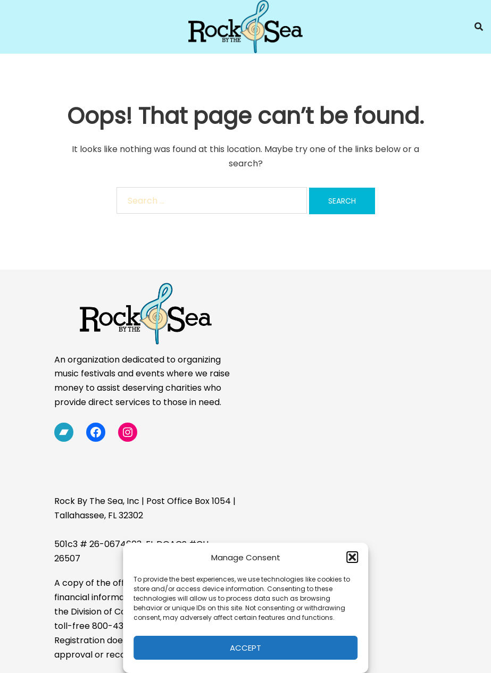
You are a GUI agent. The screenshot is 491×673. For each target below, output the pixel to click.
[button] (352, 557)
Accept (245, 647)
